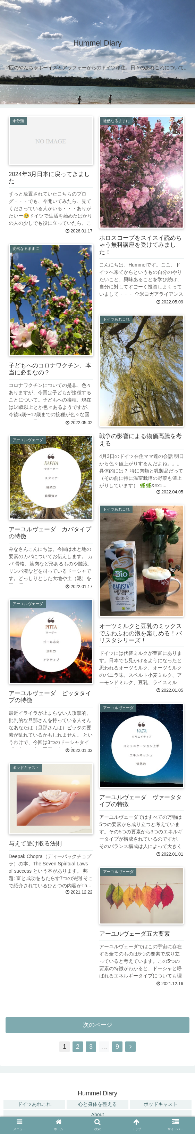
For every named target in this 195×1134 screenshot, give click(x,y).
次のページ (97, 1025)
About (97, 1114)
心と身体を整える (97, 1104)
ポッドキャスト (161, 1104)
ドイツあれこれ (34, 1104)
